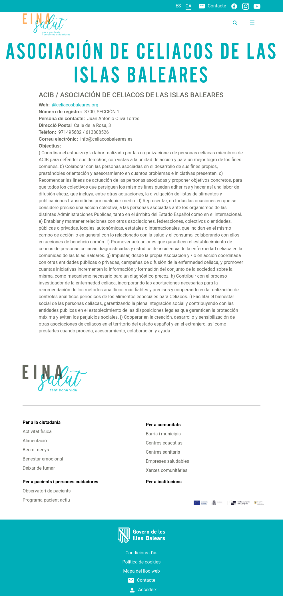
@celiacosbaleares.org (75, 105)
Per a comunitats (163, 424)
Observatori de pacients (47, 491)
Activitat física (37, 431)
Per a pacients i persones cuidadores (60, 481)
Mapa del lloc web (141, 571)
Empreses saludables (167, 461)
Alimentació (35, 440)
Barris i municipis (163, 434)
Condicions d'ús (141, 552)
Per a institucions (164, 481)
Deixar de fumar (39, 468)
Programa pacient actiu (46, 500)
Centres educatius (164, 443)
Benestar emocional (43, 459)
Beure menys (36, 449)
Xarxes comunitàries (167, 470)
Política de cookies (142, 562)
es (178, 6)
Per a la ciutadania (42, 422)
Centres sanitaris (163, 452)
